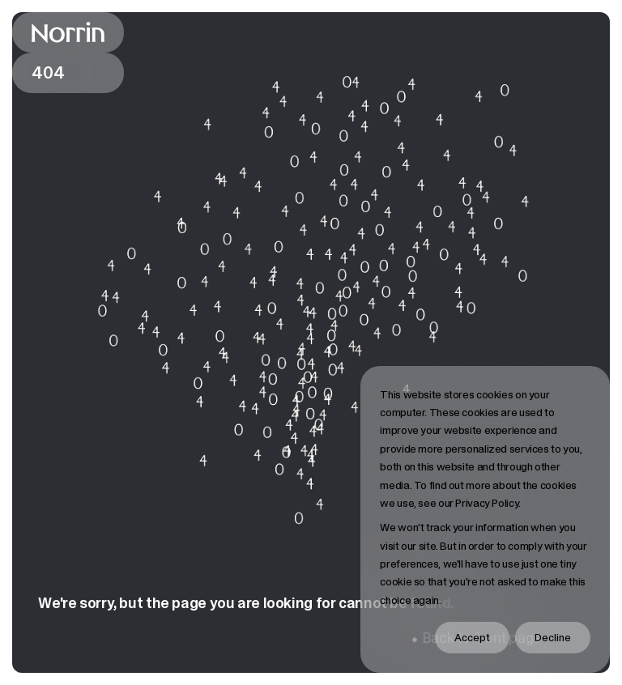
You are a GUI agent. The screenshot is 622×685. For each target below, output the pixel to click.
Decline (553, 637)
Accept (472, 637)
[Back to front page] (68, 32)
